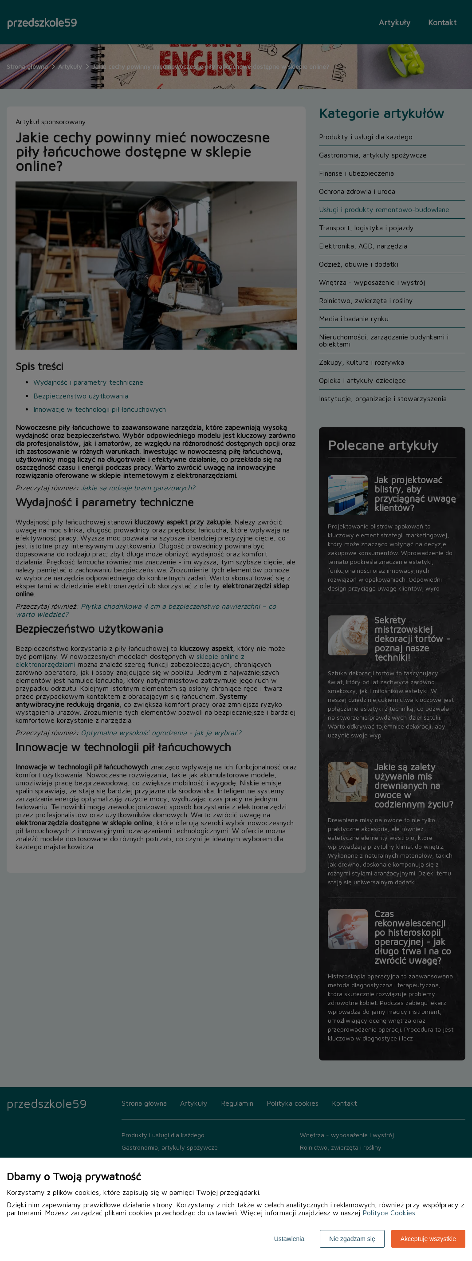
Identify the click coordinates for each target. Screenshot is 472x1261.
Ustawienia (289, 1238)
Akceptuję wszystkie (428, 1238)
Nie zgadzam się (352, 1238)
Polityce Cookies (388, 1213)
